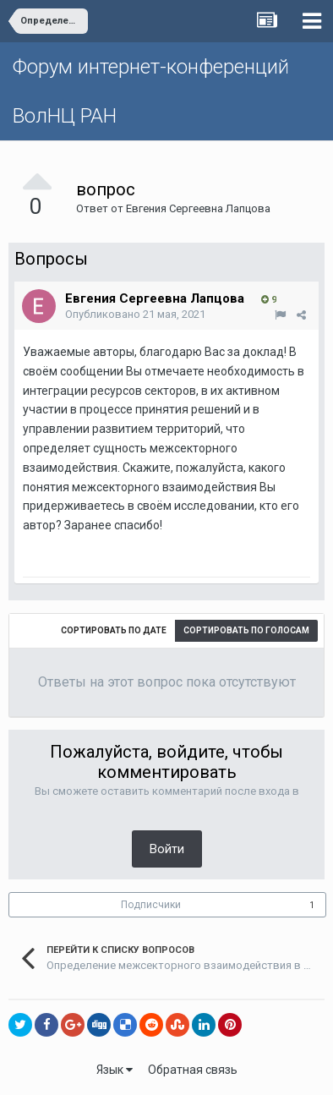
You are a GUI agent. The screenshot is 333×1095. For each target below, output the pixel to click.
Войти (167, 849)
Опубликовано (135, 314)
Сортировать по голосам (246, 630)
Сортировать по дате (113, 630)
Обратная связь (192, 1069)
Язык (114, 1069)
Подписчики (151, 905)
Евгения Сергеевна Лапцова (198, 208)
